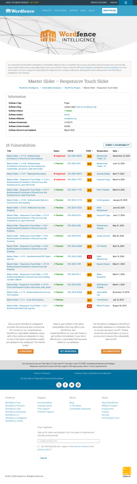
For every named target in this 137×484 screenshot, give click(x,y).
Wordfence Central (14, 421)
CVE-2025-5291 (74, 163)
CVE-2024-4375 (74, 215)
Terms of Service (42, 373)
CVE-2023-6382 (74, 226)
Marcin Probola (103, 306)
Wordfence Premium (15, 405)
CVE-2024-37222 (74, 208)
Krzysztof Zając (103, 179)
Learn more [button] (25, 351)
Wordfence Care (13, 409)
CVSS (89, 151)
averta (67, 115)
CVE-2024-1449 (74, 264)
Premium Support (45, 412)
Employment (108, 409)
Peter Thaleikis (103, 190)
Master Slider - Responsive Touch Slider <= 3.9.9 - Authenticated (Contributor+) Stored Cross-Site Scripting (27, 228)
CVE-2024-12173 (74, 200)
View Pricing (109, 10)
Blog (72, 402)
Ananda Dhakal (103, 174)
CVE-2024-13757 (74, 179)
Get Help (34, 2)
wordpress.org (70, 118)
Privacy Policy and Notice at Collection (93, 373)
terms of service (82, 446)
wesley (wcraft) (103, 236)
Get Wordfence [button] (68, 351)
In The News (75, 405)
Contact (105, 412)
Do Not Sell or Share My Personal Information (42, 378)
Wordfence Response (15, 412)
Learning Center (44, 405)
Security (105, 415)
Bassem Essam (103, 264)
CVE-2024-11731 (74, 190)
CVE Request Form (110, 418)
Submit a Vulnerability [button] (117, 145)
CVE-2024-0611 (74, 274)
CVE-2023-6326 (74, 285)
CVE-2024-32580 (74, 246)
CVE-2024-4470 (74, 236)
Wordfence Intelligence (16, 418)
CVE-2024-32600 (74, 256)
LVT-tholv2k (102, 246)
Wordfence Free (13, 402)
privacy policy (43, 449)
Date (116, 151)
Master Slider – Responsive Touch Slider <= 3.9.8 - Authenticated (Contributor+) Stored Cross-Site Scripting (28, 249)
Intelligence (61, 10)
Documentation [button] (111, 351)
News (83, 10)
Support (74, 10)
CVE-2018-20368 (74, 292)
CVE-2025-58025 (74, 156)
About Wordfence (110, 402)
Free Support (43, 409)
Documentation (44, 402)
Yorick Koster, (102, 300)
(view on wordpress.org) (86, 107)
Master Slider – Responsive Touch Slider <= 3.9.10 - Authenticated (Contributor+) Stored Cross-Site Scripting (28, 266)
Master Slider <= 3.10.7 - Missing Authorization (26, 174)
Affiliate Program (110, 405)
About (92, 10)
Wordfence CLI (12, 415)
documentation (86, 67)
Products (47, 10)
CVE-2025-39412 (74, 174)
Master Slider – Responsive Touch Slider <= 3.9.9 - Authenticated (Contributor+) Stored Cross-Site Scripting (28, 238)
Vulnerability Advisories (80, 409)
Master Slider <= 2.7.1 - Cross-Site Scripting (25, 300)
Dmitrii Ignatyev (103, 200)
